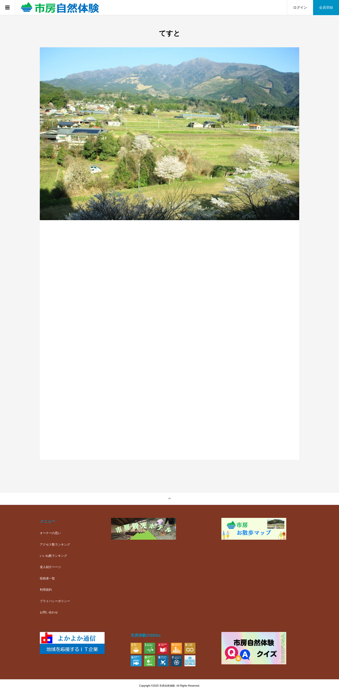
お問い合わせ (49, 612)
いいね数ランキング (53, 555)
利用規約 (46, 589)
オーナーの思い (50, 533)
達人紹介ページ (50, 567)
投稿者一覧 (47, 578)
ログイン (300, 7)
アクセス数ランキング (55, 544)
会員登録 (326, 7)
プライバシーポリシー (55, 601)
